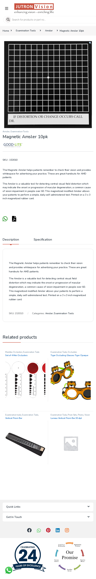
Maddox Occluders (13, 352)
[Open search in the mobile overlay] (48, 20)
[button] (90, 43)
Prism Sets (72, 415)
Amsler (49, 30)
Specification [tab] (43, 240)
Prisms (80, 415)
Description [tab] (11, 240)
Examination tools (13, 415)
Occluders (72, 352)
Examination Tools (26, 30)
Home (6, 30)
